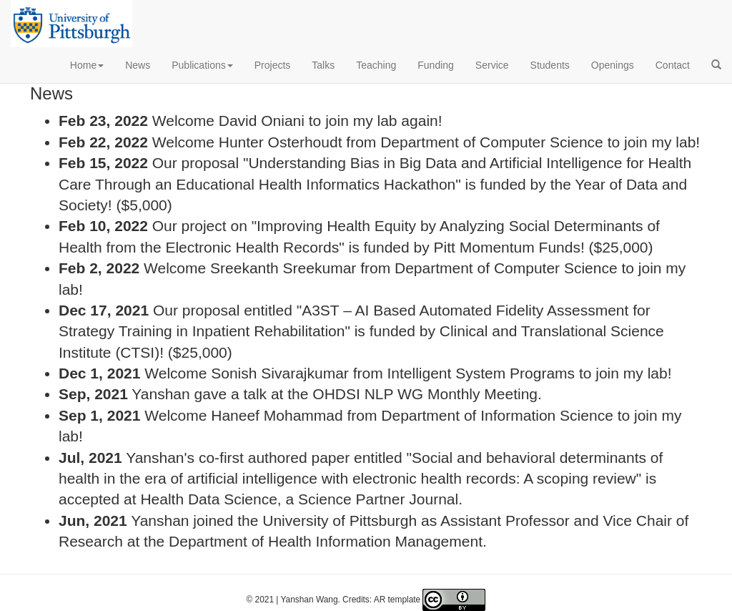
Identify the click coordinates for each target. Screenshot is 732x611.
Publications (202, 65)
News (137, 65)
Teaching (376, 65)
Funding (435, 65)
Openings (612, 65)
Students (550, 65)
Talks (323, 65)
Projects (272, 65)
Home (87, 65)
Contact (673, 65)
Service (492, 65)
